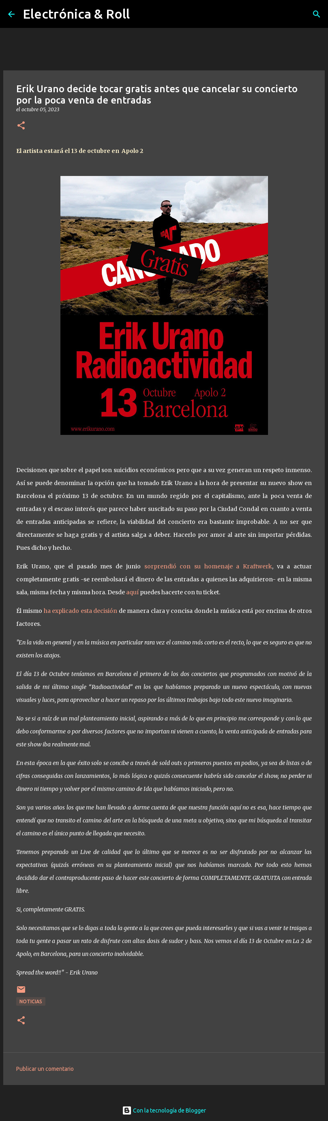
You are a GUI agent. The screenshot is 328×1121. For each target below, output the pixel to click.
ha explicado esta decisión (80, 611)
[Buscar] (317, 14)
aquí (132, 592)
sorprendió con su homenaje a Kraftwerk (208, 566)
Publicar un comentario (45, 1069)
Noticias (30, 1001)
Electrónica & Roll (76, 13)
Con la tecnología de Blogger (164, 1110)
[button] (21, 126)
